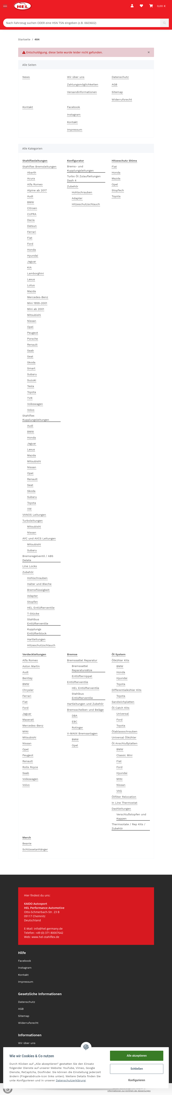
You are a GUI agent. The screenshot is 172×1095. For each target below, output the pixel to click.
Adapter (32, 595)
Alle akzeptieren (136, 1055)
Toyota (31, 392)
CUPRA (32, 214)
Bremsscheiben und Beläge (85, 709)
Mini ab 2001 (35, 309)
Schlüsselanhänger (35, 849)
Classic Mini (125, 755)
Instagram (74, 114)
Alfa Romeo (35, 184)
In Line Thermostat (124, 802)
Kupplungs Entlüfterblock (37, 631)
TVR (30, 398)
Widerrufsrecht (122, 99)
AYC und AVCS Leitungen (39, 538)
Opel (30, 326)
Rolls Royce (30, 767)
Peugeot (32, 332)
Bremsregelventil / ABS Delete (38, 558)
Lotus (31, 285)
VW (29, 508)
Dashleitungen (121, 808)
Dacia (31, 220)
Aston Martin (31, 666)
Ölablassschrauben (124, 731)
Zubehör (28, 572)
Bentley (28, 678)
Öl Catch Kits (121, 707)
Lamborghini (35, 273)
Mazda (31, 291)
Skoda (31, 362)
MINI (26, 731)
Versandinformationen (82, 92)
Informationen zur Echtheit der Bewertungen (128, 1091)
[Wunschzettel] (141, 6)
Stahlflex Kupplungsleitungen (36, 417)
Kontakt (28, 107)
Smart (31, 368)
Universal (123, 713)
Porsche (32, 338)
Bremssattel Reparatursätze (82, 668)
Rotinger (77, 727)
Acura (31, 178)
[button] (132, 6)
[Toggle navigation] (5, 4)
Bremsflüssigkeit (38, 589)
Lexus (31, 279)
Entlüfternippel (82, 676)
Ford (30, 243)
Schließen (136, 1068)
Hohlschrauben (37, 578)
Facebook (73, 107)
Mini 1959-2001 (37, 303)
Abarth (31, 172)
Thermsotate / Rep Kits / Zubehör (129, 826)
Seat (30, 356)
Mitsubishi (34, 314)
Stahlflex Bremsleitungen (39, 166)
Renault (32, 344)
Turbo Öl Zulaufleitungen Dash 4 (84, 178)
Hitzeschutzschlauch (41, 645)
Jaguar (31, 261)
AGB (114, 84)
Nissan (31, 320)
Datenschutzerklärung (71, 1080)
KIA (29, 267)
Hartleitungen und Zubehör (85, 703)
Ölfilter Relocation (124, 796)
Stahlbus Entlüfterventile (37, 621)
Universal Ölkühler (124, 737)
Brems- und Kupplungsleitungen (80, 168)
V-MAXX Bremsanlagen (82, 733)
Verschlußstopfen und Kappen (131, 816)
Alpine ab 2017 (37, 190)
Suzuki (31, 380)
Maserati (28, 719)
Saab (30, 350)
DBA (74, 715)
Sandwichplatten (123, 701)
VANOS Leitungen (34, 514)
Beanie (27, 843)
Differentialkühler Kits (127, 689)
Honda (31, 249)
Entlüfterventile (77, 682)
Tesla (30, 386)
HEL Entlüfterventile (41, 607)
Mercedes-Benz (37, 297)
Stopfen (32, 601)
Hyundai (32, 255)
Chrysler (28, 689)
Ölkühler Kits (120, 660)
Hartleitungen (36, 639)
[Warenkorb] (157, 6)
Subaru (32, 374)
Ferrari (31, 231)
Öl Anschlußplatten (124, 743)
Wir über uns (76, 77)
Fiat (29, 237)
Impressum (74, 129)
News (26, 77)
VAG (119, 790)
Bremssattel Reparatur (82, 660)
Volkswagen (35, 403)
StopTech (118, 190)
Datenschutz (120, 77)
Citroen (32, 208)
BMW (30, 202)
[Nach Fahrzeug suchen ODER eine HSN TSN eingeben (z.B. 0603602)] (81, 23)
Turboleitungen (33, 520)
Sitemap (117, 92)
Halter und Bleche (39, 583)
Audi (30, 196)
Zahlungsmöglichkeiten (82, 84)
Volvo (31, 409)
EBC (74, 721)
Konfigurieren (136, 1080)
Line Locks (30, 566)
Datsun (32, 225)
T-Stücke (33, 613)
